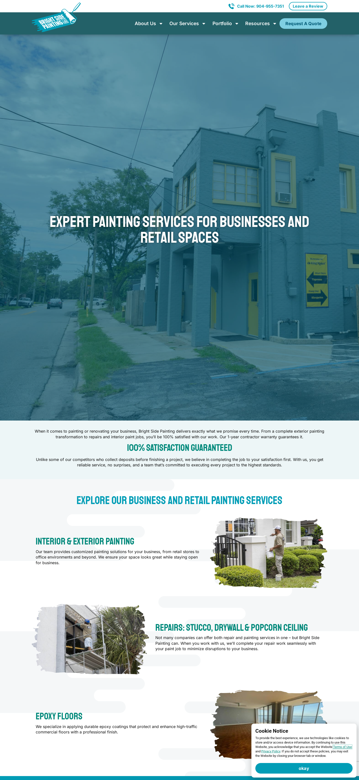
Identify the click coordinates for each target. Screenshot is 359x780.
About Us (149, 23)
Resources (261, 23)
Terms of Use (342, 747)
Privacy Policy (270, 751)
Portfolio (225, 23)
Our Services (187, 23)
